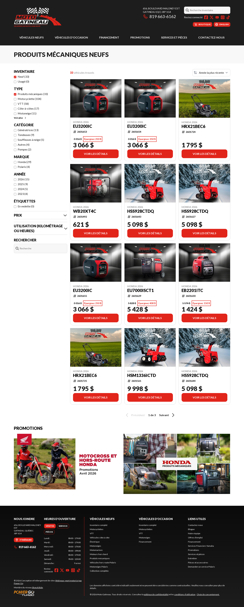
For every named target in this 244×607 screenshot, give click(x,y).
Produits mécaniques (100, 558)
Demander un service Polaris (201, 566)
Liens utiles (197, 518)
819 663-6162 (159, 16)
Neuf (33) (23, 76)
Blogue (191, 529)
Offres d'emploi (195, 537)
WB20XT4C (84, 211)
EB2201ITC (192, 290)
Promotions (140, 37)
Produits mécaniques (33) (33, 94)
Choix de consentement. (208, 594)
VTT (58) (23, 103)
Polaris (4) (24, 166)
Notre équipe (194, 533)
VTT (92, 533)
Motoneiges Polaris (99, 566)
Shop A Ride (37, 587)
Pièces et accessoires (198, 562)
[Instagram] (223, 17)
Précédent (135, 415)
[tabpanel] (62, 551)
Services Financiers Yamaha (201, 546)
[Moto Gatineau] (37, 16)
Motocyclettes (96, 529)
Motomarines (96, 550)
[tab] (50, 526)
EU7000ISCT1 (140, 290)
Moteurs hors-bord (99, 554)
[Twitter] (211, 17)
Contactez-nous (211, 37)
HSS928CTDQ (140, 211)
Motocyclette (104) (29, 98)
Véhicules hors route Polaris (103, 562)
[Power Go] (49, 593)
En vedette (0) (26, 206)
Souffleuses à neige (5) (31, 139)
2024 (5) (23, 189)
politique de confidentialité (156, 594)
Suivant (167, 415)
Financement (109, 37)
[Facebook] (206, 17)
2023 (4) (23, 193)
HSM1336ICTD (141, 375)
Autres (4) (23, 144)
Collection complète (99, 571)
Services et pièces (174, 37)
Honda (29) (24, 161)
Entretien (192, 558)
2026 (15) (23, 179)
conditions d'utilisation (184, 594)
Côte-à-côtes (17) (28, 108)
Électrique (95, 541)
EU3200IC (82, 126)
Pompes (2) (24, 149)
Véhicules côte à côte (99, 537)
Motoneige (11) (27, 113)
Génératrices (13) (28, 130)
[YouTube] (217, 17)
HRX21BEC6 (193, 126)
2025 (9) (23, 184)
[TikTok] (228, 17)
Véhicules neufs (31, 37)
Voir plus (20, 118)
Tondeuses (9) (26, 134)
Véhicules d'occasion (71, 37)
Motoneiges (95, 546)
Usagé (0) (23, 81)
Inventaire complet (98, 525)
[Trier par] (211, 72)
